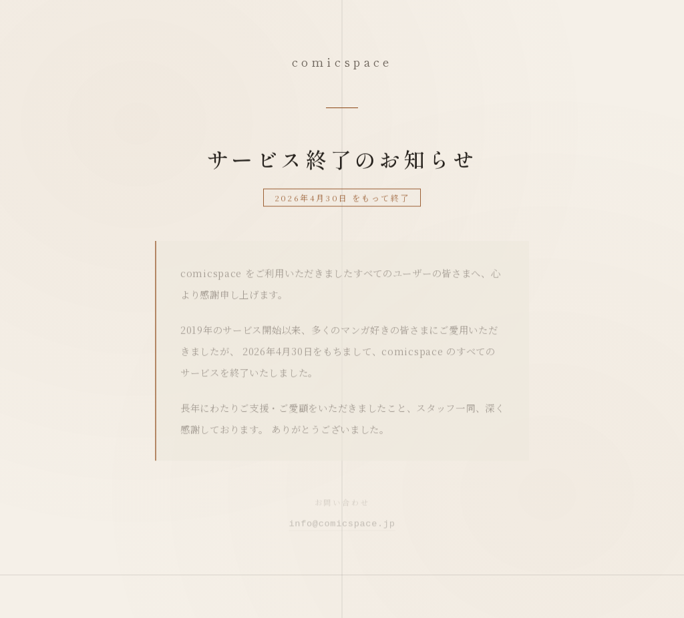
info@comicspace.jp (342, 526)
